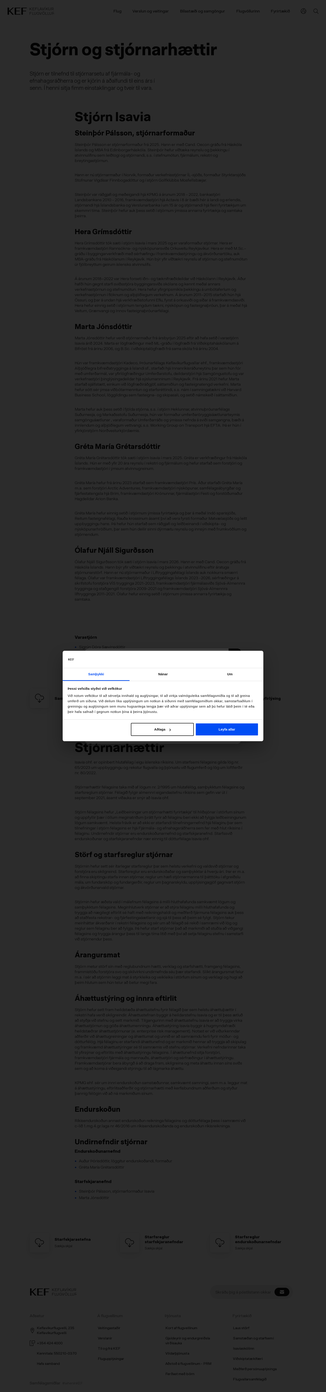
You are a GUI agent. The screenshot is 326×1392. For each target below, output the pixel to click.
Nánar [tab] (163, 674)
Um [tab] (230, 674)
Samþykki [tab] (96, 674)
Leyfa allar (227, 729)
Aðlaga (162, 729)
